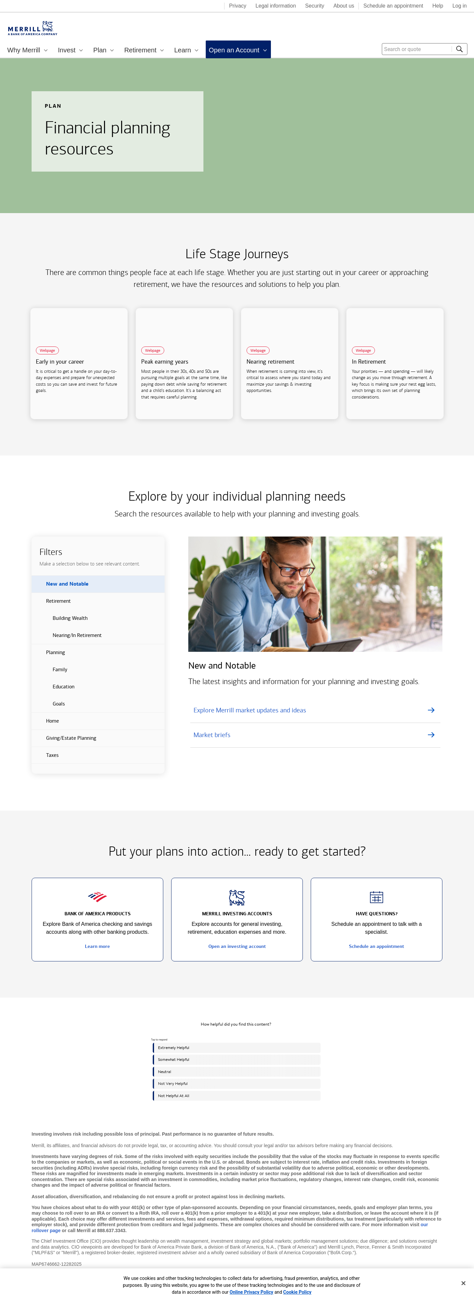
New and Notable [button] (60, 587)
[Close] (463, 1283)
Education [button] (53, 689)
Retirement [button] (51, 604)
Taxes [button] (45, 758)
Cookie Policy (297, 1292)
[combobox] (424, 49)
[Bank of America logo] (193, 6)
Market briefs (212, 735)
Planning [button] (48, 655)
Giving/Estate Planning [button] (64, 741)
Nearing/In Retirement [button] (67, 638)
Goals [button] (48, 706)
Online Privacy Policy (252, 1292)
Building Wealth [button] (60, 621)
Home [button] (45, 724)
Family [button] (49, 672)
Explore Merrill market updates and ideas (250, 710)
